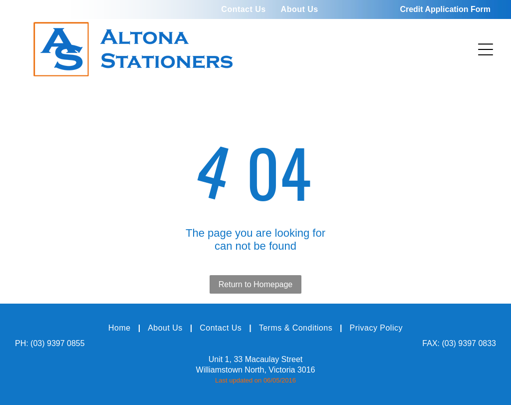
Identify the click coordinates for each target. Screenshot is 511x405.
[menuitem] (243, 9)
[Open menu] (485, 49)
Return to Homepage (256, 284)
